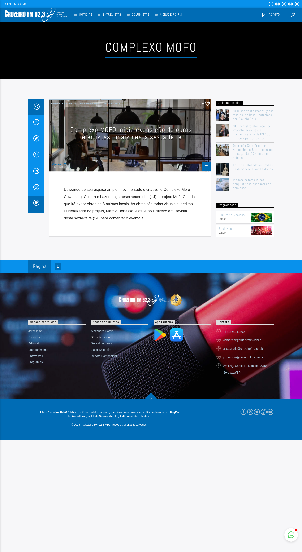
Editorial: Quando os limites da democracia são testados (253, 252)
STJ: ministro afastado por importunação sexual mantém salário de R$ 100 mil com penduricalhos (252, 217)
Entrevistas (112, 14)
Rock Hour (226, 313)
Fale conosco (15, 4)
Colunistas (140, 14)
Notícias (85, 14)
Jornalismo (35, 415)
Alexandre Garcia (102, 415)
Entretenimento (63, 188)
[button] (291, 535)
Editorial (33, 428)
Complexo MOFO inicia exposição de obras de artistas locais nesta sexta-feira (131, 218)
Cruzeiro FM (59, 248)
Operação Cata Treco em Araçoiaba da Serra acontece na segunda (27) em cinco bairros (253, 236)
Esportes (34, 421)
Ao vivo (270, 14)
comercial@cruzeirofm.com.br (242, 424)
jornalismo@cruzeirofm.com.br (243, 442)
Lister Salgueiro (101, 434)
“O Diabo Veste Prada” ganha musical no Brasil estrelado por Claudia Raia (253, 199)
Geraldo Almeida (102, 428)
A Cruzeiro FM (171, 14)
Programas (112, 188)
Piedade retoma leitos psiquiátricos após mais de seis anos (252, 269)
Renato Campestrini (104, 440)
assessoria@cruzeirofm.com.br (243, 433)
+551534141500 (234, 416)
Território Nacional (232, 299)
